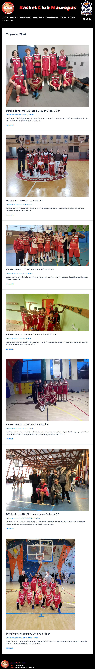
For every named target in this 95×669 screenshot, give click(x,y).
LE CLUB (14, 17)
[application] (17, 17)
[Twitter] (87, 19)
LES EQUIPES (38, 17)
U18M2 (25, 114)
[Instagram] (90, 19)
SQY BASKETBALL (9, 20)
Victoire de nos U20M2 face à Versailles (26, 423)
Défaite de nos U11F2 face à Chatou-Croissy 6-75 (31, 513)
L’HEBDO (63, 17)
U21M (24, 273)
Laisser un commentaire (13, 114)
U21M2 (25, 427)
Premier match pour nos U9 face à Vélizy (27, 632)
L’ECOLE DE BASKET (52, 17)
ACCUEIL (6, 17)
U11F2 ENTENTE (28, 517)
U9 (23, 338)
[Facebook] (84, 19)
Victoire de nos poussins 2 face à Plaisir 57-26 (30, 334)
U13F (24, 204)
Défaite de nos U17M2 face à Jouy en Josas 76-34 (32, 110)
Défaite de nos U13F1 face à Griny (23, 200)
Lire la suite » (10, 125)
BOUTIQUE (71, 17)
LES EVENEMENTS (25, 17)
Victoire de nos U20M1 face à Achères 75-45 (29, 269)
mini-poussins (27, 636)
